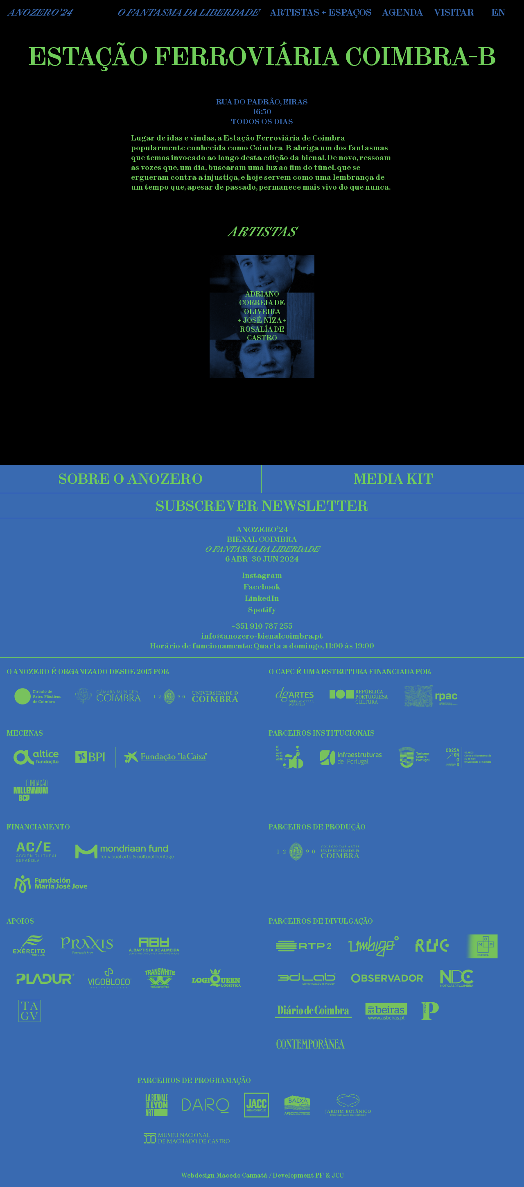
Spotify (262, 610)
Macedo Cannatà (241, 1175)
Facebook (262, 587)
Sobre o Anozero (130, 478)
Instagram (262, 575)
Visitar (454, 12)
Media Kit (393, 478)
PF (319, 1175)
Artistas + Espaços (321, 12)
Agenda (402, 12)
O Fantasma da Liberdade (188, 12)
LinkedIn (262, 598)
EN (498, 12)
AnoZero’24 (40, 12)
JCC (337, 1175)
